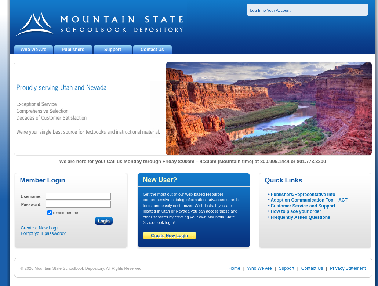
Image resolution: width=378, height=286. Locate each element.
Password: (31, 204)
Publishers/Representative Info (303, 194)
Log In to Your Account (270, 10)
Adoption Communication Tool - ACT (309, 200)
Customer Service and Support (303, 206)
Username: (31, 196)
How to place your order (296, 211)
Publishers (73, 49)
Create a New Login (40, 228)
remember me (65, 212)
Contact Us (152, 49)
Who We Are (33, 49)
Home (234, 268)
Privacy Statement (348, 268)
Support (112, 49)
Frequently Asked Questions (300, 217)
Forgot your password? (43, 233)
